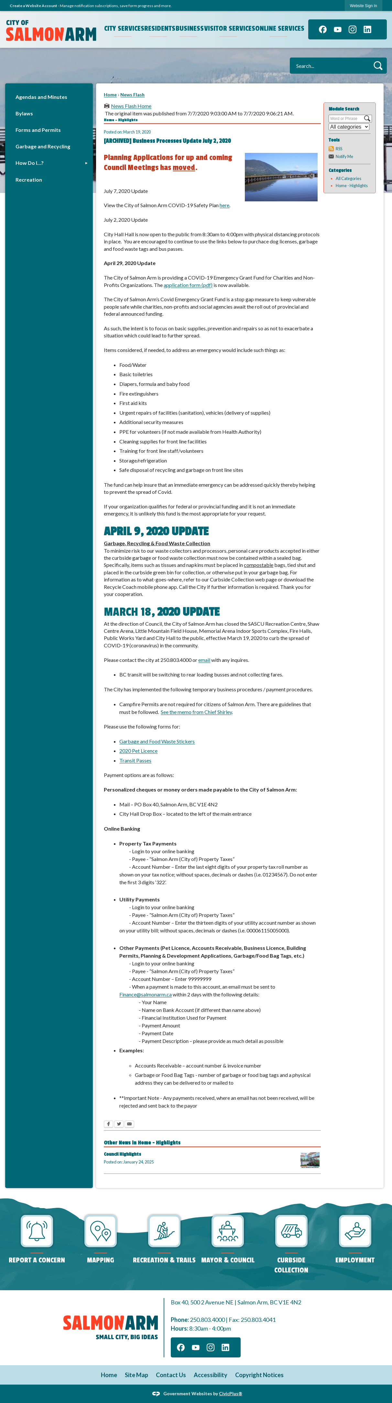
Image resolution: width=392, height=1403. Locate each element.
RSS (339, 148)
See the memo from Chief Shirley (196, 712)
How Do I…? (30, 163)
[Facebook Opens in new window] (108, 1125)
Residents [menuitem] (159, 28)
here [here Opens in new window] (224, 205)
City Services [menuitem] (123, 28)
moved (184, 167)
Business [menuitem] (189, 28)
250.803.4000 (207, 1319)
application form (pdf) (188, 285)
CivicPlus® (230, 1393)
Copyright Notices (259, 1374)
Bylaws (24, 113)
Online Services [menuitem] (279, 28)
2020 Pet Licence (138, 751)
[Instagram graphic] (352, 29)
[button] (378, 65)
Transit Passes (135, 760)
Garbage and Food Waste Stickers (157, 741)
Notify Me (344, 156)
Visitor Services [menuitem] (229, 28)
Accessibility (210, 1374)
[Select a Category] (349, 126)
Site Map (136, 1374)
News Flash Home (131, 106)
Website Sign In (363, 6)
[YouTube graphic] (338, 29)
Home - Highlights (352, 185)
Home (110, 94)
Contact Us (171, 1374)
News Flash (132, 94)
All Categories (348, 178)
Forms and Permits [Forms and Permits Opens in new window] (38, 130)
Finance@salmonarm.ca (145, 994)
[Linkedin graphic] (367, 29)
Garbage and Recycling (43, 146)
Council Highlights (122, 1154)
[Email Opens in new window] (129, 1125)
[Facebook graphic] (323, 29)
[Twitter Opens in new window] (119, 1125)
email (204, 660)
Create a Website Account (33, 5)
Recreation (29, 179)
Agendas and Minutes (41, 97)
